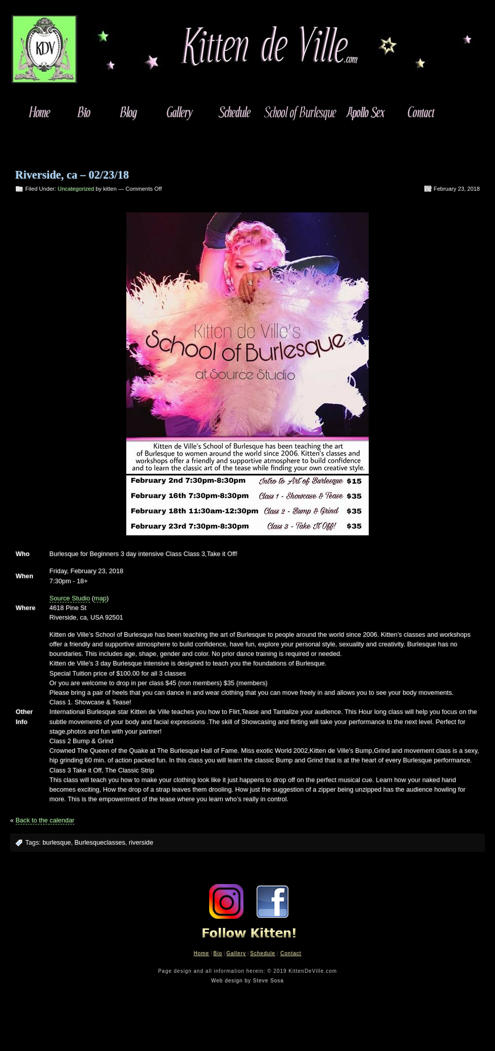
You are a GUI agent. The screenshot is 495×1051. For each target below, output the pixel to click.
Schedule (262, 953)
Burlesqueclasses (100, 842)
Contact (290, 953)
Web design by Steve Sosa (247, 980)
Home (201, 953)
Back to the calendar (45, 820)
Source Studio (69, 598)
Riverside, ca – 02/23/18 (72, 175)
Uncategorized (76, 189)
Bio (217, 953)
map (100, 598)
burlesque (56, 842)
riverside (141, 842)
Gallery (236, 953)
